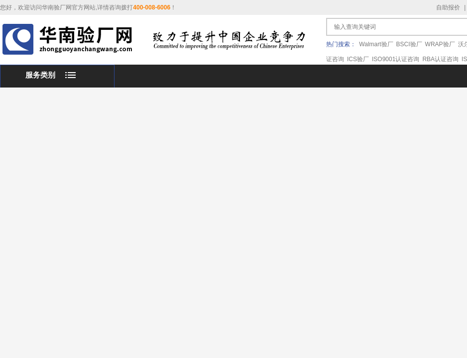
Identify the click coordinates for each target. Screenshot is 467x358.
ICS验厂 (358, 59)
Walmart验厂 (376, 44)
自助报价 (448, 7)
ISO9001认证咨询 (395, 59)
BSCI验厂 (409, 44)
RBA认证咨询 (440, 59)
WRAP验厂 (440, 44)
